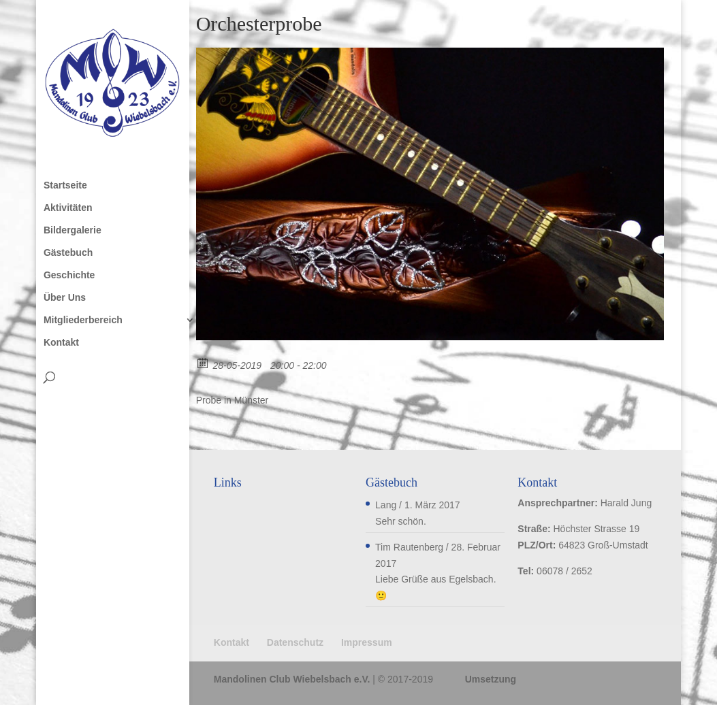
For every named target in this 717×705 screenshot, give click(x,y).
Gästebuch (68, 253)
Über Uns (65, 298)
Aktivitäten (68, 208)
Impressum (366, 642)
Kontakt (61, 343)
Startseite (65, 185)
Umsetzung (490, 679)
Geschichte (69, 275)
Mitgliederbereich (83, 320)
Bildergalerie (72, 230)
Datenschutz (295, 642)
